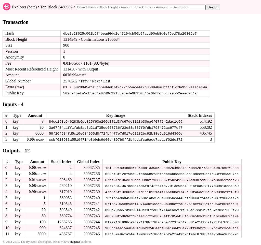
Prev (84, 81)
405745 (206, 133)
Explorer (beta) (24, 7)
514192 (206, 121)
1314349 (70, 39)
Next (96, 81)
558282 (206, 127)
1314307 (70, 69)
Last (106, 81)
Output (92, 69)
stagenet (75, 240)
